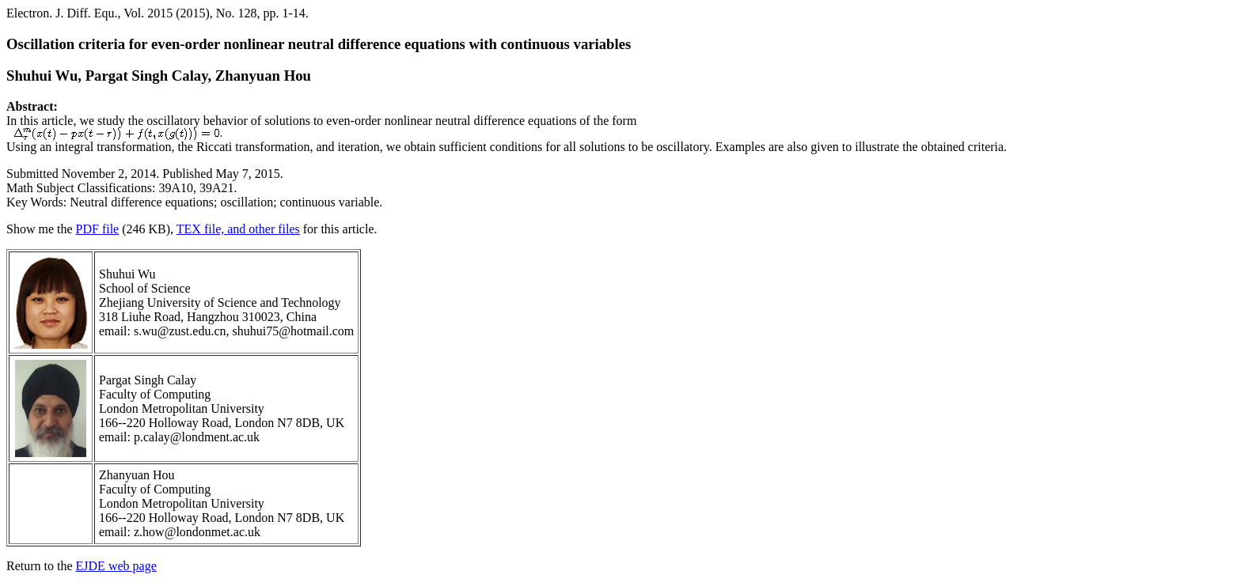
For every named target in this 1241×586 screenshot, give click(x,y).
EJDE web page (116, 566)
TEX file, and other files (238, 229)
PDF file (98, 229)
